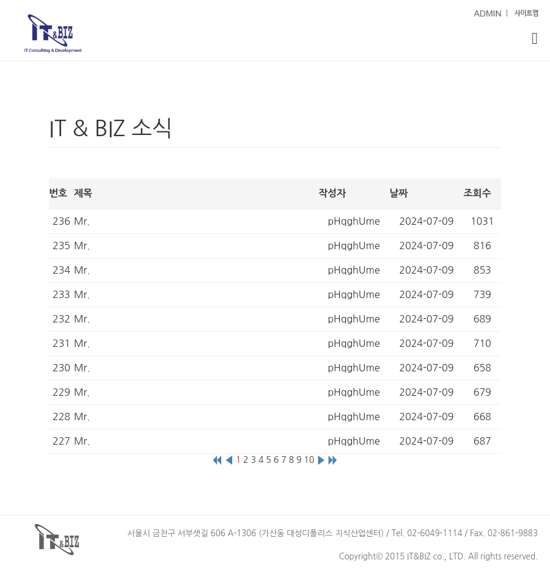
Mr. (82, 221)
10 (309, 460)
